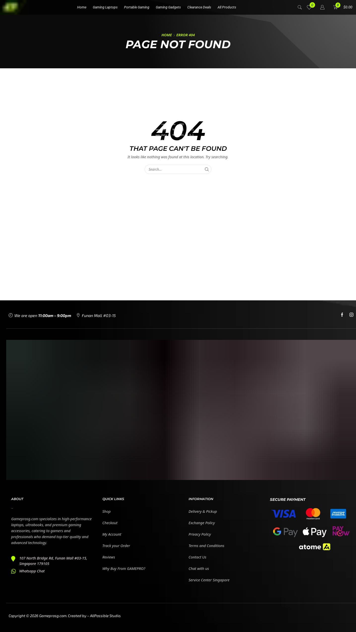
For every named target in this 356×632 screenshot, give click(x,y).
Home (167, 34)
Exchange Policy (202, 522)
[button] (300, 7)
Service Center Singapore (209, 579)
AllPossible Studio (105, 615)
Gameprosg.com (52, 615)
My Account (111, 534)
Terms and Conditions (206, 545)
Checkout (110, 522)
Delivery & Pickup (203, 511)
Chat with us (199, 568)
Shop (106, 511)
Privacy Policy (200, 534)
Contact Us (197, 556)
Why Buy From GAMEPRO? (123, 568)
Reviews (108, 556)
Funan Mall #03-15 (99, 315)
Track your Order (116, 545)
